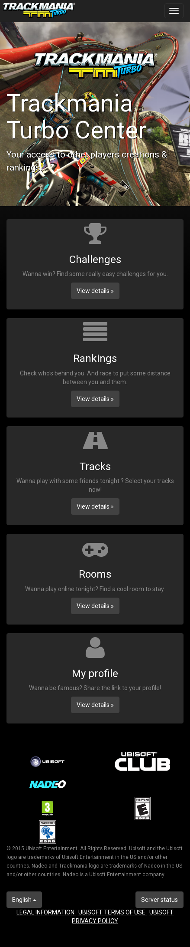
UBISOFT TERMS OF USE (112, 912)
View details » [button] (95, 290)
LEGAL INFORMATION (46, 912)
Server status (159, 899)
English (24, 899)
